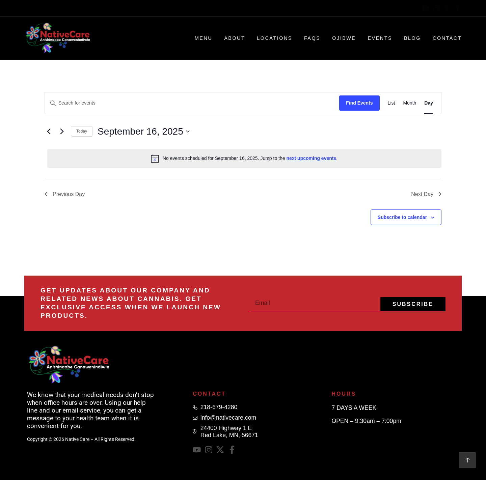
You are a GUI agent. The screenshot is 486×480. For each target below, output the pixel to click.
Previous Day (65, 194)
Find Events (359, 103)
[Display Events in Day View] (428, 103)
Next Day (426, 194)
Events (380, 38)
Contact (447, 38)
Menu (203, 38)
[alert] (244, 158)
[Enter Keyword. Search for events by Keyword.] (192, 103)
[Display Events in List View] (391, 103)
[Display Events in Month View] (409, 103)
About (234, 38)
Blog (412, 38)
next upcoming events (311, 158)
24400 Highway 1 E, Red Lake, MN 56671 (89, 7)
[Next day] (62, 132)
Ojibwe (344, 38)
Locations (274, 38)
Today (81, 131)
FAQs (312, 38)
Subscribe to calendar (402, 217)
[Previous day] (49, 132)
